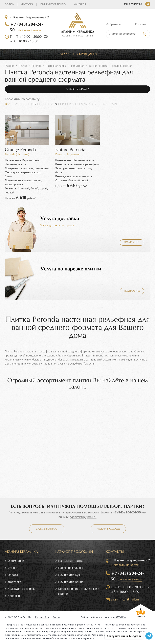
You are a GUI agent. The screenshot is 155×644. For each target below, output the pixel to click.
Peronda (36, 66)
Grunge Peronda (20, 150)
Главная (9, 66)
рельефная (77, 66)
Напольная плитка (70, 561)
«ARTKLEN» (120, 617)
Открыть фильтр (77, 89)
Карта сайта (42, 617)
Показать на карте (125, 565)
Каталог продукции (76, 54)
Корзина (140, 24)
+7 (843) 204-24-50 (127, 512)
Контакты (80, 4)
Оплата (9, 4)
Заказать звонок (29, 30)
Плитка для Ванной (71, 582)
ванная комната (98, 66)
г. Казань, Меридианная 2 (29, 17)
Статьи (12, 568)
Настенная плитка (56, 66)
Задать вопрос (46, 529)
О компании (16, 561)
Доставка (27, 4)
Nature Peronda (70, 150)
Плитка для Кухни (70, 575)
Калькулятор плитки (53, 4)
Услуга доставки (59, 218)
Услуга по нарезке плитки (70, 269)
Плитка (23, 66)
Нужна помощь (108, 529)
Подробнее (132, 242)
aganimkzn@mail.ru (83, 517)
